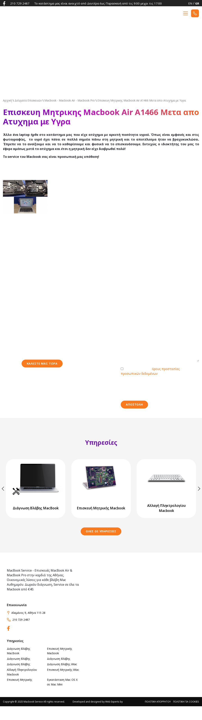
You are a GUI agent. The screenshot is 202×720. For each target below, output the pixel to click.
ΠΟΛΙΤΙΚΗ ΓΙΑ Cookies (186, 715)
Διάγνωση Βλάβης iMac (62, 678)
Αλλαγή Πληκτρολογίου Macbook (22, 686)
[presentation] (150, 402)
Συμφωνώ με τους (150, 384)
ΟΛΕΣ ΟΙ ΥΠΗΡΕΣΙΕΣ (101, 545)
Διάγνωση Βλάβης (18, 672)
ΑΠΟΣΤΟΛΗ (134, 418)
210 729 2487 (19, 3)
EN (190, 3)
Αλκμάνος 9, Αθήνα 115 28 (26, 626)
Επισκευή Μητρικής (19, 693)
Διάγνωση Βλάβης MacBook (18, 665)
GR (197, 3)
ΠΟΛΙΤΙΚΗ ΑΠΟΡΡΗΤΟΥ (158, 715)
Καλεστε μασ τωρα (42, 377)
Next (199, 502)
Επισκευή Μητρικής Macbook (59, 665)
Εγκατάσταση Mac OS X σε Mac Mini (62, 696)
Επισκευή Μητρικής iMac (63, 683)
